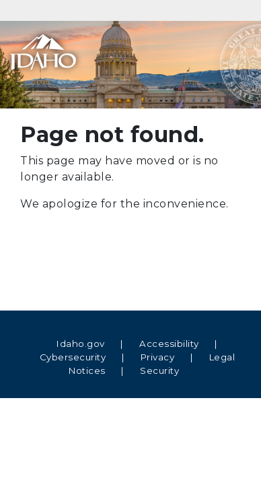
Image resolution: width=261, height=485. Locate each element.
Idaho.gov (81, 343)
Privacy (158, 357)
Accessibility (169, 343)
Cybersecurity (73, 357)
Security (159, 370)
